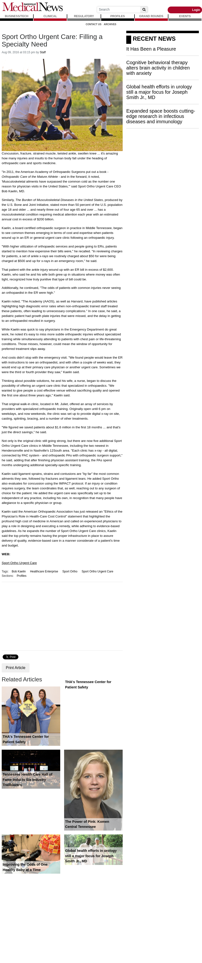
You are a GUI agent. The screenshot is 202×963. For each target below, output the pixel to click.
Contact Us (93, 24)
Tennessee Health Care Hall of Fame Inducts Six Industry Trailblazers (27, 779)
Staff (42, 52)
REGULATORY (84, 16)
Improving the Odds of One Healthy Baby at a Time (25, 867)
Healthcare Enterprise (44, 571)
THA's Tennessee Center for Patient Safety (26, 739)
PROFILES (117, 16)
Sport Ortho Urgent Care (19, 563)
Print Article (15, 668)
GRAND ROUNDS (151, 16)
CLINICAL (50, 16)
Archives (110, 24)
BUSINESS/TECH (16, 16)
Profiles (21, 576)
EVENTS (185, 16)
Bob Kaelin (19, 571)
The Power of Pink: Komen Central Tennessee (87, 824)
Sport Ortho (69, 571)
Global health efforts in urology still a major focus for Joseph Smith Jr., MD (91, 856)
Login (196, 10)
